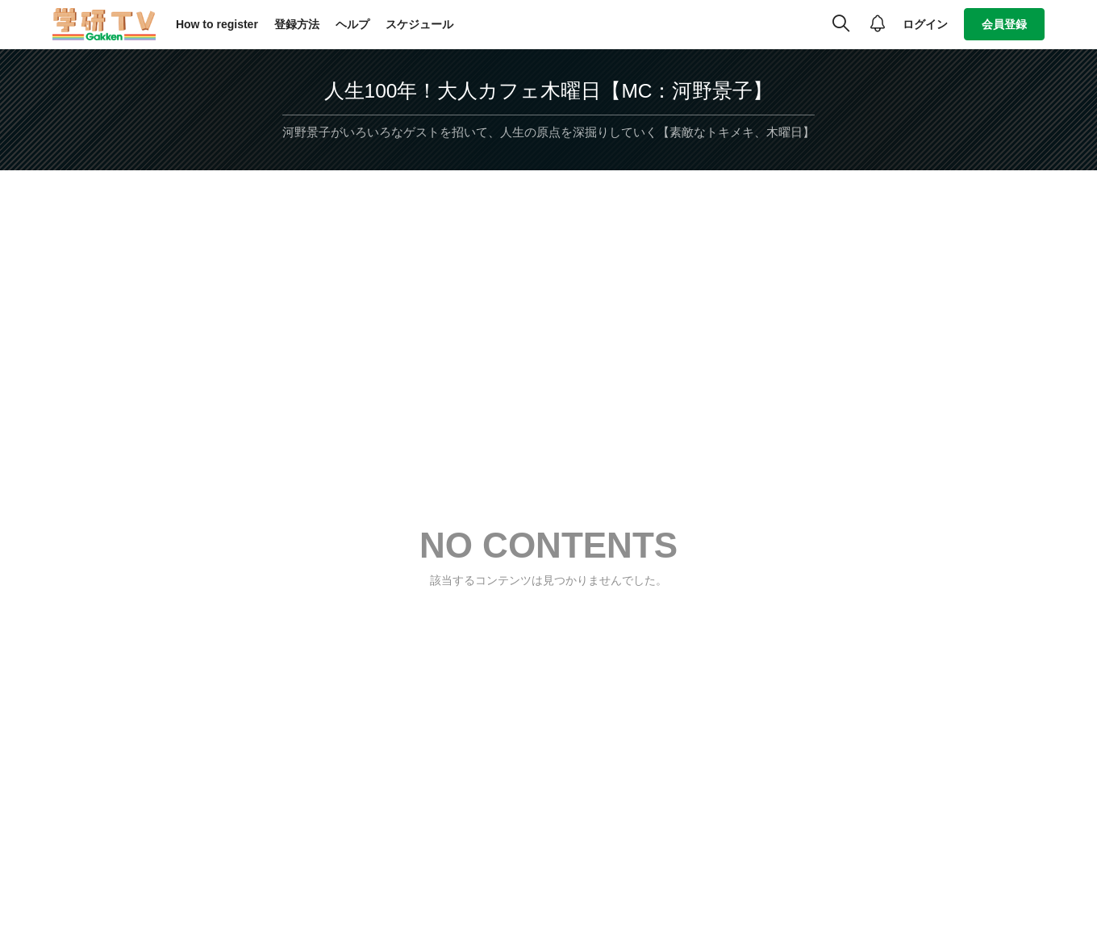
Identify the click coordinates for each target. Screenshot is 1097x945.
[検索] (840, 24)
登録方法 (296, 24)
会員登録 (1004, 24)
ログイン (925, 24)
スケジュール (419, 24)
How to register (217, 24)
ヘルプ (352, 24)
